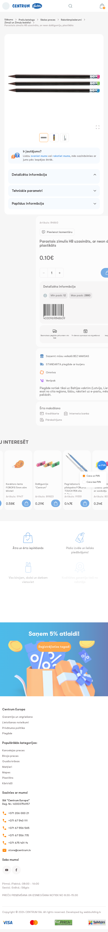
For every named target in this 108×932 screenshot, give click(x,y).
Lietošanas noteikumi (15, 722)
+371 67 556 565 (18, 828)
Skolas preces (47, 19)
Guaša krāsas (11, 761)
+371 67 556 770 (18, 835)
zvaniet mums (39, 155)
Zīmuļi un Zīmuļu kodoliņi (17, 22)
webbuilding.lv (92, 912)
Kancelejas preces (13, 750)
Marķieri (7, 766)
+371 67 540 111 (18, 820)
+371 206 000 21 (18, 813)
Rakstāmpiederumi (71, 19)
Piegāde (7, 733)
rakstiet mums (61, 155)
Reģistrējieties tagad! (54, 646)
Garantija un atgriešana (17, 716)
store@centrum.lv (19, 850)
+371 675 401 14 (18, 842)
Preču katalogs (27, 19)
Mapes (6, 772)
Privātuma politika (13, 727)
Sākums (8, 19)
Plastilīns (7, 777)
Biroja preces (10, 755)
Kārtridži (7, 783)
